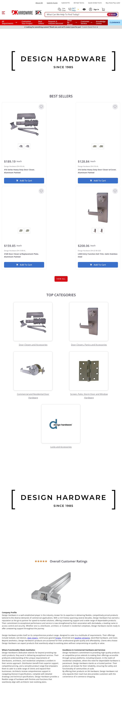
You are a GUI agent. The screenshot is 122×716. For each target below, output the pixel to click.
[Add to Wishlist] (41, 107)
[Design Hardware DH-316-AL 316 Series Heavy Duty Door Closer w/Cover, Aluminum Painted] (98, 123)
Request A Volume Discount (55, 22)
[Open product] (51, 588)
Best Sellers (41, 22)
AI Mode (112, 14)
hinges (58, 639)
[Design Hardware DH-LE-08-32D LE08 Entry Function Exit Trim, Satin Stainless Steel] (98, 208)
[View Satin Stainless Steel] (101, 230)
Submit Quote (52, 3)
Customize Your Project (27, 22)
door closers (32, 639)
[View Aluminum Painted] (21, 146)
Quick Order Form (95, 3)
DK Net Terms (79, 3)
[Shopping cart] (103, 9)
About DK (39, 3)
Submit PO (66, 3)
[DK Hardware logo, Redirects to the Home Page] (24, 12)
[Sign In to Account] (96, 9)
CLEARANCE (115, 22)
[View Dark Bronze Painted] (27, 146)
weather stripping (82, 639)
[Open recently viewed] (84, 9)
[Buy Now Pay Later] (113, 3)
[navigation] (86, 22)
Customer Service (85, 22)
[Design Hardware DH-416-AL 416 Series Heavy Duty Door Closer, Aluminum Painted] (24, 123)
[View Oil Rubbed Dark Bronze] (94, 230)
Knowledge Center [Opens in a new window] (101, 22)
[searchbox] (81, 14)
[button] (3, 12)
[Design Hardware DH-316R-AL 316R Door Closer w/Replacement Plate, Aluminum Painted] (24, 208)
